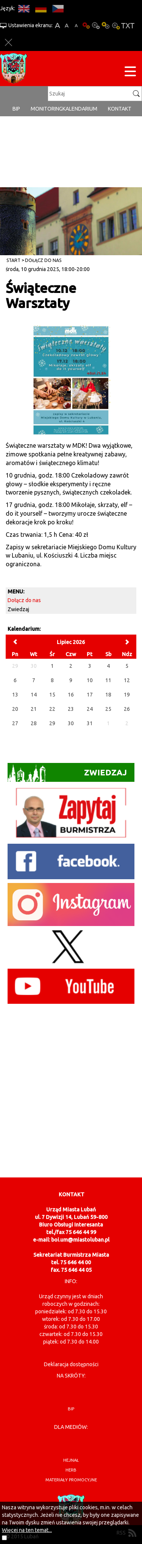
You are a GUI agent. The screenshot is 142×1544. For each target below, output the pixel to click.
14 (34, 695)
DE (40, 8)
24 (90, 709)
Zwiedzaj (18, 609)
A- (76, 25)
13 (15, 695)
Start (13, 260)
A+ (57, 25)
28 (34, 723)
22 (52, 709)
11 (108, 680)
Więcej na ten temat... (27, 1530)
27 (15, 723)
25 (108, 709)
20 (15, 709)
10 (90, 680)
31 (90, 723)
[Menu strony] (130, 72)
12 (127, 680)
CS (57, 8)
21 (34, 709)
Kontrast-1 (106, 25)
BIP (16, 109)
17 (90, 695)
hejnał (71, 1460)
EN (23, 8)
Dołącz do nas (43, 260)
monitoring (46, 109)
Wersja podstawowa (86, 25)
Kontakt (119, 109)
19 (127, 695)
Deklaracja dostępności (71, 1364)
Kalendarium (79, 109)
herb (71, 1470)
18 (108, 695)
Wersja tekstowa (127, 25)
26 (127, 709)
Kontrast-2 (115, 25)
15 (52, 695)
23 (71, 709)
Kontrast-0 (96, 25)
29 (52, 723)
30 (71, 723)
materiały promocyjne (71, 1480)
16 (71, 695)
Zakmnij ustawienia (8, 42)
